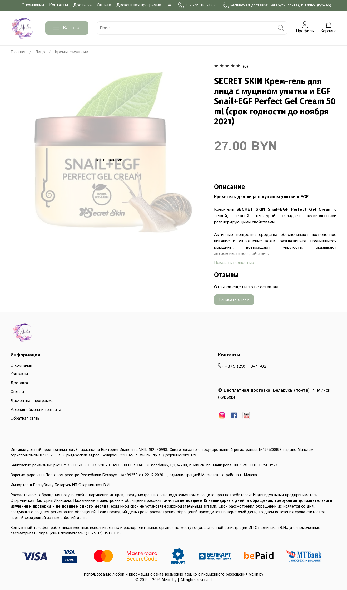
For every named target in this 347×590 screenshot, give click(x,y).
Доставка (82, 5)
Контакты (58, 5)
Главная (18, 52)
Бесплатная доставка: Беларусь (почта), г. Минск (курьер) (277, 5)
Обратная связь (25, 418)
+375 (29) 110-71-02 (242, 366)
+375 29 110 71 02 (197, 5)
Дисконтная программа (138, 5)
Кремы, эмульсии (71, 52)
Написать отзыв (234, 300)
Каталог (67, 27)
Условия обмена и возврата (36, 409)
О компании (33, 5)
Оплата (104, 5)
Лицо (40, 52)
